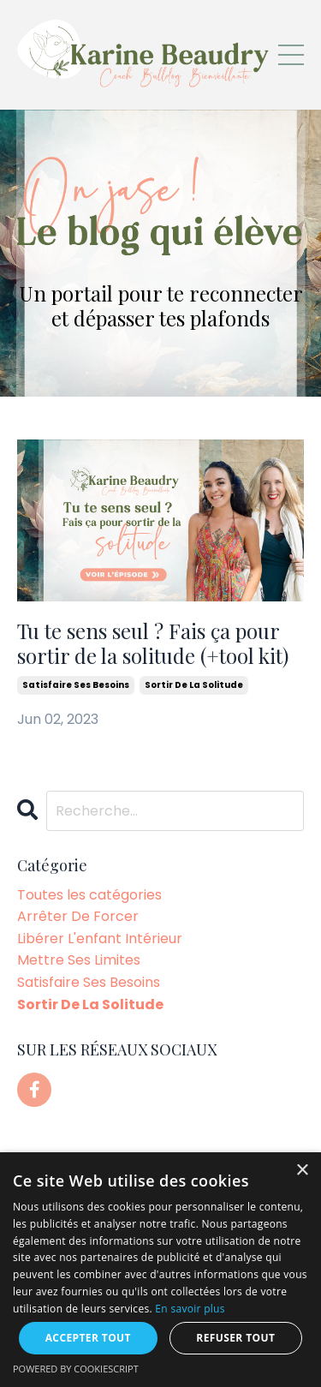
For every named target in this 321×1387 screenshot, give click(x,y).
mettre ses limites (78, 960)
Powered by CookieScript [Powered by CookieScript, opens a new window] (76, 1368)
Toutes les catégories (89, 895)
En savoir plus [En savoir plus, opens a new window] (189, 1308)
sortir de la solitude (194, 685)
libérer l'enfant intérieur (99, 938)
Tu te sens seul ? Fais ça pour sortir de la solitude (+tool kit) (152, 643)
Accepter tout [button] (88, 1337)
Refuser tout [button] (235, 1337)
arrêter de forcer (78, 916)
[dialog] (160, 1269)
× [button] (301, 1170)
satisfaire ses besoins (75, 685)
